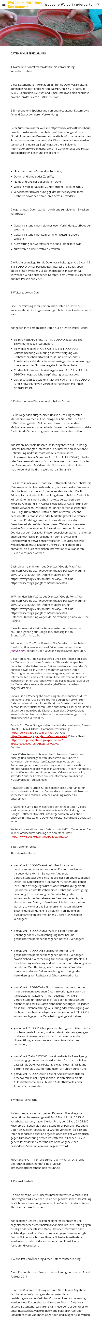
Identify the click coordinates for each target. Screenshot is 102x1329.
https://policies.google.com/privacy (32, 732)
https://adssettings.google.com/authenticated (39, 583)
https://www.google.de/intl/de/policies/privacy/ (39, 836)
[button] (4, 4)
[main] (51, 687)
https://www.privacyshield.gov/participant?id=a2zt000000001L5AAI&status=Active (37, 742)
